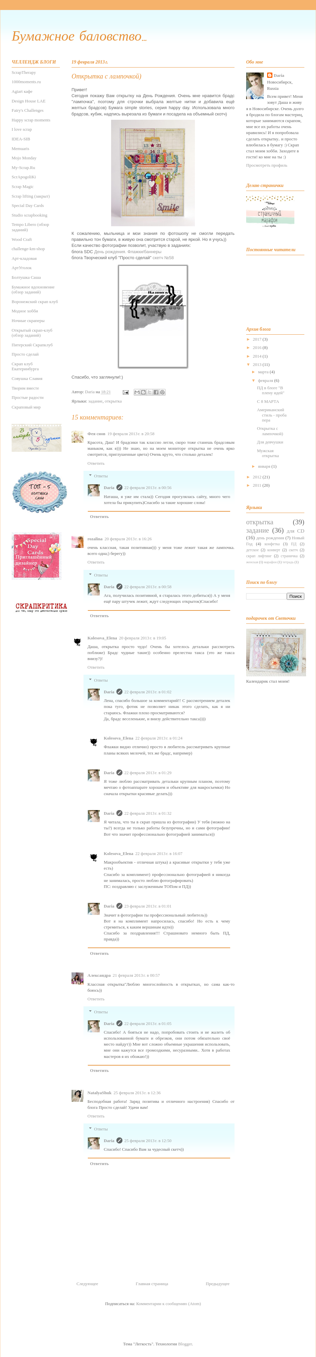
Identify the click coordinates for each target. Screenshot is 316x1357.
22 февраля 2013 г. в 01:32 (148, 813)
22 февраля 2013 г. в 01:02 (148, 691)
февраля (266, 380)
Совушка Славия (27, 378)
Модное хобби (25, 310)
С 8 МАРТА (268, 401)
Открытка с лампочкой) (270, 431)
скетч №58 (163, 257)
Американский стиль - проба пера (271, 415)
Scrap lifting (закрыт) (31, 196)
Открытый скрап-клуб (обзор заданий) (32, 333)
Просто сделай (25, 354)
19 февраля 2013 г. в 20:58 (131, 433)
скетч (293, 550)
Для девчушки (270, 441)
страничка (289, 556)
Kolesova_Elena (102, 637)
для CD (295, 531)
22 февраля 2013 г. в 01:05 (148, 1023)
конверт (273, 550)
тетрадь (288, 562)
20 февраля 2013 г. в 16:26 (128, 538)
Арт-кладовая (24, 258)
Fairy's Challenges (28, 110)
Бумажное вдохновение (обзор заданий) (33, 289)
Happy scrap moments (31, 119)
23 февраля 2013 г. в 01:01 (148, 906)
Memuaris (20, 148)
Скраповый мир (26, 407)
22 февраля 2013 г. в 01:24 (159, 738)
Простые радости (28, 397)
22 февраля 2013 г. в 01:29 (148, 772)
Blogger (185, 1343)
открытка (113, 401)
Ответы (101, 475)
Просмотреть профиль (266, 165)
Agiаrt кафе (22, 91)
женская (252, 562)
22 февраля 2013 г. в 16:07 (159, 853)
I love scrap (22, 129)
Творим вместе (25, 388)
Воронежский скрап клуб (35, 301)
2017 (257, 339)
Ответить (95, 463)
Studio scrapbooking (29, 215)
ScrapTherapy (24, 72)
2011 (257, 485)
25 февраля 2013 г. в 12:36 (137, 1092)
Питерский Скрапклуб (32, 344)
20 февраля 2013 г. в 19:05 (142, 637)
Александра (99, 975)
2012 (257, 476)
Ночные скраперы (28, 320)
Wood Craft (22, 239)
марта (264, 371)
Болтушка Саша (26, 277)
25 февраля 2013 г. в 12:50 (148, 1140)
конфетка (272, 544)
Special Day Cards (28, 205)
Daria (109, 487)
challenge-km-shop (28, 248)
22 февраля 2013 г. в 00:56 (148, 487)
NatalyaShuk (99, 1092)
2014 (257, 356)
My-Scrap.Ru (23, 167)
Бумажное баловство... (79, 36)
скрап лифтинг (259, 556)
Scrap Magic (23, 186)
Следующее (87, 1283)
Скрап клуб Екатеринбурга (25, 366)
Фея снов (96, 433)
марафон (270, 562)
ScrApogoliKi (24, 176)
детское (252, 550)
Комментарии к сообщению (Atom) (168, 1303)
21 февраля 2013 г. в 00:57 (136, 975)
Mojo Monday (24, 157)
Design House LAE (29, 100)
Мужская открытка (268, 453)
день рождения (270, 537)
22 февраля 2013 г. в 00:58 (148, 586)
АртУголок (22, 267)
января (264, 466)
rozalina (94, 538)
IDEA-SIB (21, 138)
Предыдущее (218, 1283)
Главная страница (152, 1283)
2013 (257, 364)
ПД (293, 544)
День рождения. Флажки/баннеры (127, 251)
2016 (257, 347)
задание (95, 401)
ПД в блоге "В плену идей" (270, 390)
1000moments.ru (26, 81)
